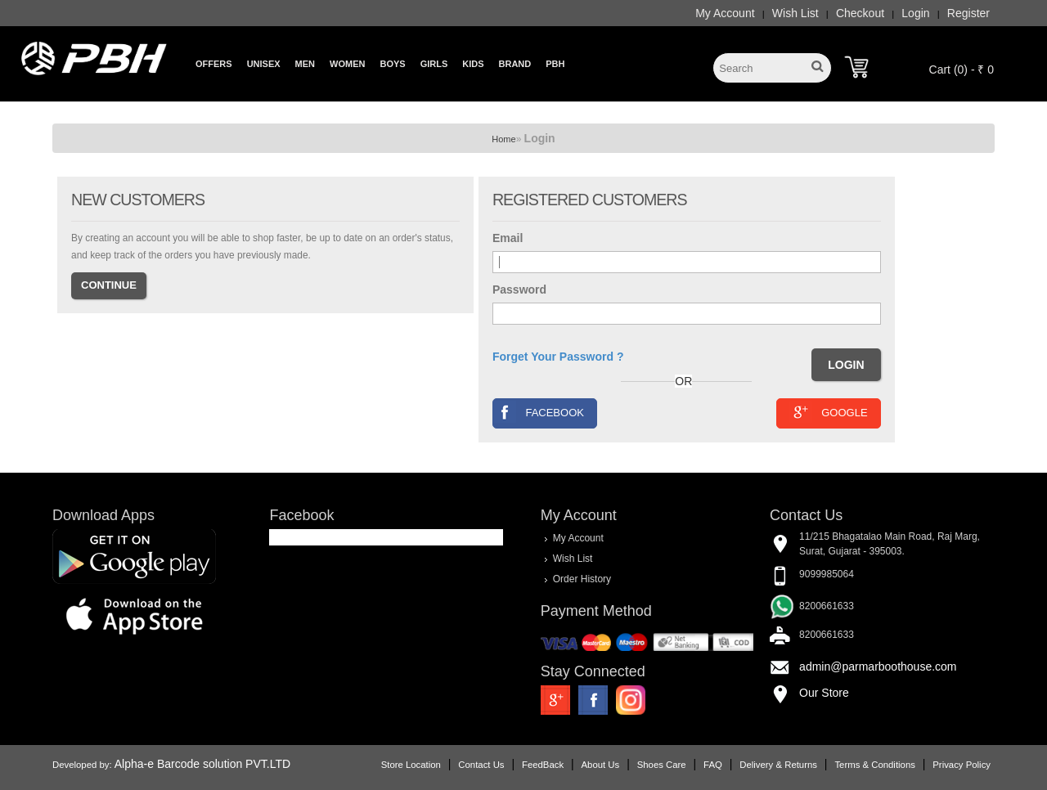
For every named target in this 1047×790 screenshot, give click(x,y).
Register (968, 13)
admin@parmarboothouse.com (877, 666)
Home (503, 139)
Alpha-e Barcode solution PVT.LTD (202, 763)
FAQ (712, 765)
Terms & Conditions (874, 765)
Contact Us (481, 765)
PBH (555, 64)
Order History (582, 578)
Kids (472, 64)
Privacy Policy (961, 765)
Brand (515, 64)
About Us (601, 765)
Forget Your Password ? (558, 356)
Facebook (538, 412)
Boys (392, 64)
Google (828, 412)
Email (507, 238)
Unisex (264, 64)
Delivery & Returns (778, 765)
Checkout (860, 13)
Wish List (795, 13)
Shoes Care (661, 765)
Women (347, 64)
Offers (213, 64)
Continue (109, 285)
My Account (724, 13)
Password (519, 289)
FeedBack (543, 765)
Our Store (824, 692)
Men (305, 64)
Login (915, 13)
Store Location (411, 765)
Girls (434, 64)
